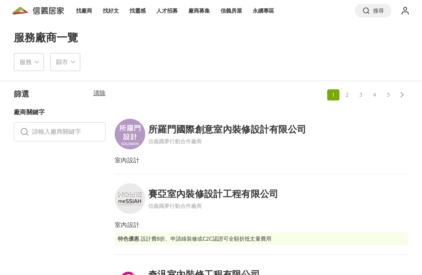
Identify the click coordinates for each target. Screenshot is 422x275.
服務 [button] (25, 62)
